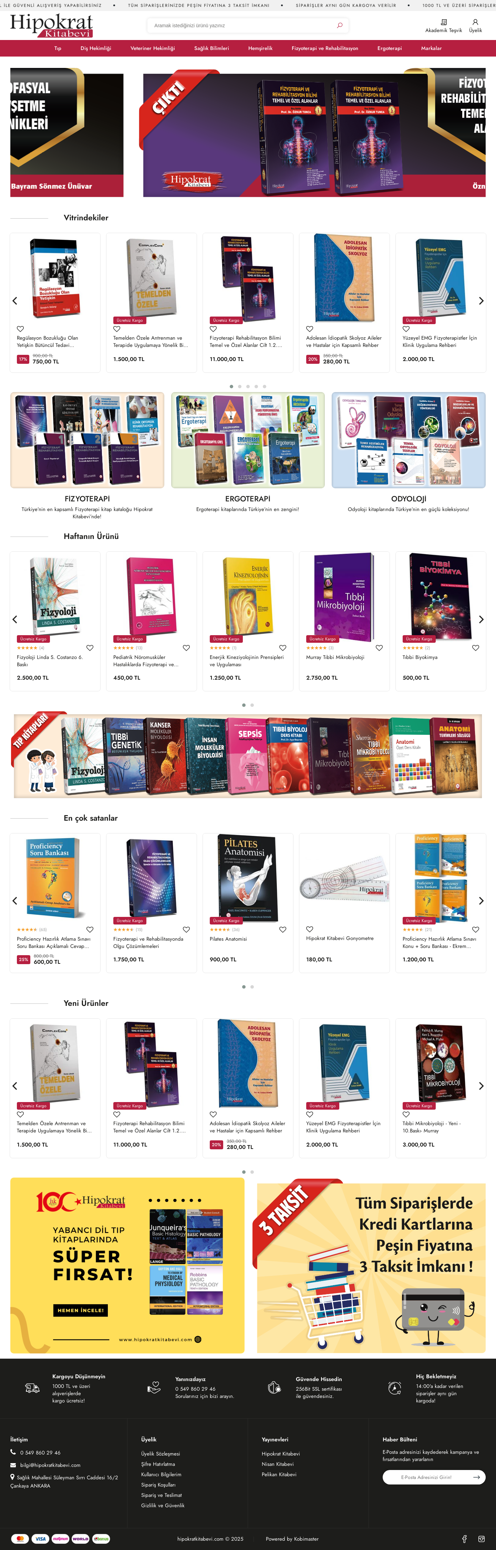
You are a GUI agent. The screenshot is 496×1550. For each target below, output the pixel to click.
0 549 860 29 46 (35, 1453)
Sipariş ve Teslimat (161, 1495)
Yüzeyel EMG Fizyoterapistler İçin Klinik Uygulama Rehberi (440, 341)
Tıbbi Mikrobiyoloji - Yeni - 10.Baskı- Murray (432, 1127)
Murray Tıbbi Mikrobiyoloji (335, 657)
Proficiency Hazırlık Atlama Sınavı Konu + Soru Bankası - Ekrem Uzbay (439, 943)
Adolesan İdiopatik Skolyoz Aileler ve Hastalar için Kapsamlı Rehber (344, 341)
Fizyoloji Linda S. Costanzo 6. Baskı (50, 661)
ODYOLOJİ (408, 499)
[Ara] (340, 25)
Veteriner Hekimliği (153, 48)
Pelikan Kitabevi (279, 1474)
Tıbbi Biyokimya (420, 657)
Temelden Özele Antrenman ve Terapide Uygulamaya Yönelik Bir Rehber (149, 341)
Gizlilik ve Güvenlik (163, 1505)
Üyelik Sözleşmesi (160, 1454)
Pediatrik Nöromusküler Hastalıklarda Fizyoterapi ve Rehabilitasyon (143, 661)
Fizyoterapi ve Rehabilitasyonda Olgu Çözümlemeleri (148, 943)
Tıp (57, 48)
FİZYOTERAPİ (87, 499)
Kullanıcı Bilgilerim (161, 1474)
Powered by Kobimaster (292, 1539)
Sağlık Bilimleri (211, 48)
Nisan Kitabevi (278, 1464)
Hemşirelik (260, 48)
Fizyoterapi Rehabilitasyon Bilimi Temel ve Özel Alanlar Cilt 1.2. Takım (245, 341)
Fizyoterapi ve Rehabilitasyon (325, 48)
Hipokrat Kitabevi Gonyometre (340, 938)
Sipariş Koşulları (158, 1485)
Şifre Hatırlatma (158, 1464)
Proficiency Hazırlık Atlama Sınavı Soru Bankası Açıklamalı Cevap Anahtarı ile (54, 943)
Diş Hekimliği (96, 48)
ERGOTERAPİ (247, 499)
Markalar (431, 48)
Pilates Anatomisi (228, 939)
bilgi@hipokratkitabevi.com (45, 1465)
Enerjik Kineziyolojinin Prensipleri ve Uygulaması (247, 661)
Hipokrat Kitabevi (281, 1454)
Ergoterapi (390, 48)
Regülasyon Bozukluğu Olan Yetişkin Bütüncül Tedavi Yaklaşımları (47, 341)
